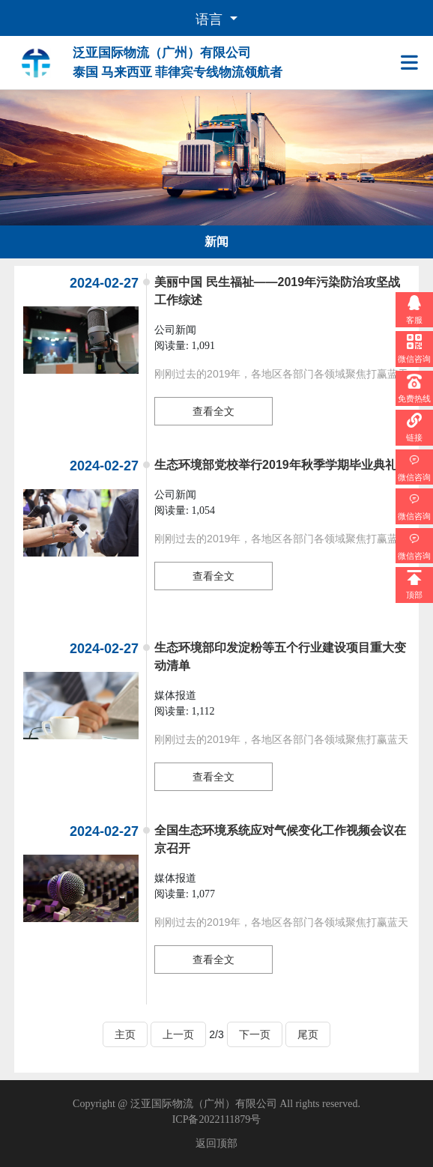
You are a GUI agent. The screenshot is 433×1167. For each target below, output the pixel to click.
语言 (211, 19)
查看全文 (213, 411)
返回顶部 (216, 1143)
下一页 (254, 1034)
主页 (125, 1034)
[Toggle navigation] (412, 62)
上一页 (178, 1034)
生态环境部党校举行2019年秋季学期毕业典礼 (275, 464)
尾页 (307, 1034)
